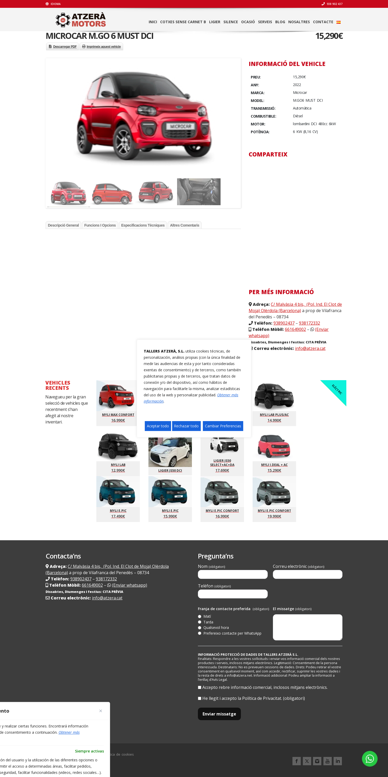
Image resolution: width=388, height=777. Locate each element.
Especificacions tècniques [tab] (143, 225)
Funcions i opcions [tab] (100, 225)
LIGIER (214, 21)
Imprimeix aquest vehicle (104, 46)
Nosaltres (299, 21)
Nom (233, 571)
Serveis (265, 21)
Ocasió (248, 21)
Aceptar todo (158, 425)
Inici (153, 21)
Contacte (323, 21)
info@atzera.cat (310, 348)
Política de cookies (119, 754)
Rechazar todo (186, 425)
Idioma (53, 4)
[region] (194, 388)
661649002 (295, 329)
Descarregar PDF (65, 46)
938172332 (309, 323)
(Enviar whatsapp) (129, 585)
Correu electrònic (308, 571)
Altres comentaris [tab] (184, 225)
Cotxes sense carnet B (183, 21)
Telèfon (233, 590)
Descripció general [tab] (63, 225)
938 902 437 (332, 4)
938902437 (284, 323)
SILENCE (230, 21)
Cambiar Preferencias (223, 425)
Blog (280, 21)
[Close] (101, 711)
